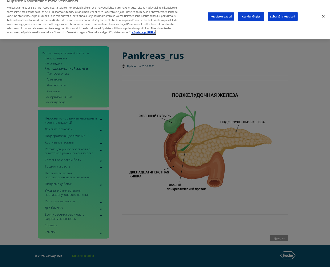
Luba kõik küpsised (282, 12)
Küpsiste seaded (221, 12)
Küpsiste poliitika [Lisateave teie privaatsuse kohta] (143, 28)
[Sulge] (323, 12)
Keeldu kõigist (251, 12)
